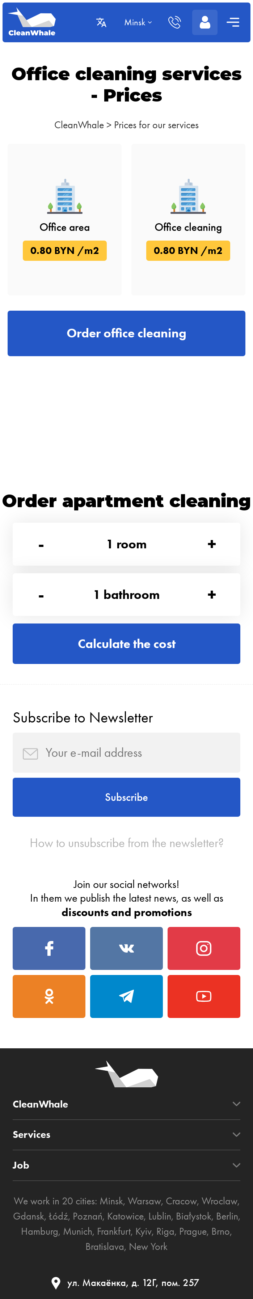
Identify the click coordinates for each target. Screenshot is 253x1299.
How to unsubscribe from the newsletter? (127, 843)
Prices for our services (156, 125)
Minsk (111, 1201)
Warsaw (144, 1201)
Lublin (159, 1216)
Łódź (58, 1216)
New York (148, 1246)
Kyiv (143, 1231)
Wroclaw (219, 1201)
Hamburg (39, 1231)
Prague (193, 1231)
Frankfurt (114, 1231)
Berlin (227, 1216)
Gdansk (28, 1216)
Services (31, 1135)
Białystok (193, 1216)
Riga (165, 1231)
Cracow (181, 1201)
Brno (220, 1231)
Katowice (125, 1216)
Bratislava (104, 1246)
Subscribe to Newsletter (83, 717)
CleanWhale (79, 125)
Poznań (87, 1216)
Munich (77, 1231)
